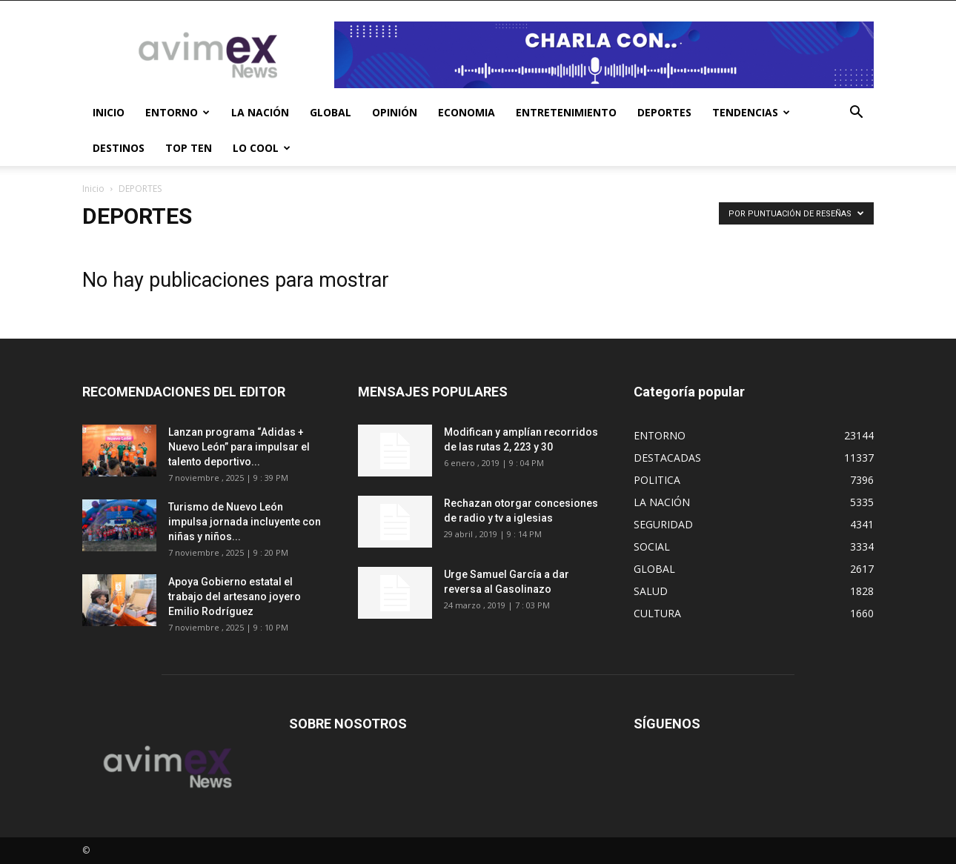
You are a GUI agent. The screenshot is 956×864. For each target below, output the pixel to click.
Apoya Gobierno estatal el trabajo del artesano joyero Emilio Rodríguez (234, 596)
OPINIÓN (394, 112)
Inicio (93, 188)
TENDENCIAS (751, 112)
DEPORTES (664, 112)
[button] (856, 114)
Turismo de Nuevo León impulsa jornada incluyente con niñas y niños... (244, 521)
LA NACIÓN (260, 112)
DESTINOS (119, 148)
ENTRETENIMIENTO (566, 112)
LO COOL (262, 148)
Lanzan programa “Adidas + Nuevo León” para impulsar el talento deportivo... (239, 447)
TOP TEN (188, 148)
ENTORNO (177, 112)
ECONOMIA (466, 112)
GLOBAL (330, 112)
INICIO (109, 112)
